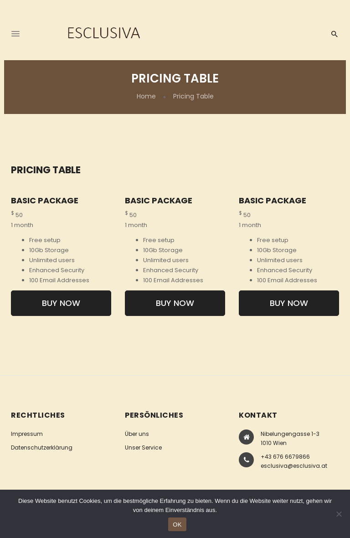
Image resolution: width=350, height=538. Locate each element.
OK (177, 524)
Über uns (137, 434)
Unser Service (143, 447)
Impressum (27, 434)
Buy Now (61, 303)
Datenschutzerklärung (41, 447)
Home (146, 96)
